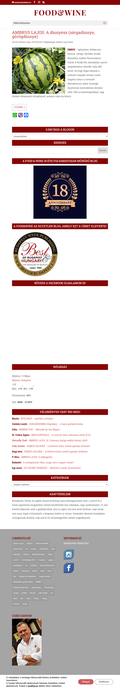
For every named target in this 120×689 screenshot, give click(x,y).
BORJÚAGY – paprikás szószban (37, 418)
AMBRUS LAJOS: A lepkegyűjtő (36, 457)
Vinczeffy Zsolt (19, 440)
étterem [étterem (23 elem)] (16, 604)
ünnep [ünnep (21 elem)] (24, 604)
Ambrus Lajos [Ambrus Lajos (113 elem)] (18, 543)
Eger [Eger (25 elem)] (53, 549)
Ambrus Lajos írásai (64, 42)
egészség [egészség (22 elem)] (16, 554)
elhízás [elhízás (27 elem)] (26, 554)
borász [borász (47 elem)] (33, 549)
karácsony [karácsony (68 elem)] (25, 571)
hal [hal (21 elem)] (26, 565)
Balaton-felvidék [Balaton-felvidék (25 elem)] (42, 543)
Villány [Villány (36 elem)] (36, 598)
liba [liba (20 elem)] (14, 576)
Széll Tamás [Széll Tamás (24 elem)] (43, 593)
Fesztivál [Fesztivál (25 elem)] (42, 560)
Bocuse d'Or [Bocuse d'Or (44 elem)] (17, 549)
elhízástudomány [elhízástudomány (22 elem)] (38, 554)
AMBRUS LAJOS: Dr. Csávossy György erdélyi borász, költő (58, 440)
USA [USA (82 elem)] (21, 598)
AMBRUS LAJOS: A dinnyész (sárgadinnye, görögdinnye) (53, 34)
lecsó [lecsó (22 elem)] (42, 571)
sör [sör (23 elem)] (52, 593)
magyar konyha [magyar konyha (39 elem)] (44, 576)
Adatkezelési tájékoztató (76, 543)
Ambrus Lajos (25, 42)
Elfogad (82, 681)
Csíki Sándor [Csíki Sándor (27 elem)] (44, 549)
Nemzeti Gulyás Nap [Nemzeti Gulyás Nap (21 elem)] (20, 587)
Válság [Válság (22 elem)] (44, 598)
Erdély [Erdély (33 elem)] (50, 554)
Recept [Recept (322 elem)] (32, 593)
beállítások (33, 686)
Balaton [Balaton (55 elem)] (30, 543)
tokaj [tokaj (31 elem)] (15, 598)
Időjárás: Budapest (21, 380)
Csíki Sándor (18, 446)
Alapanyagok (49, 42)
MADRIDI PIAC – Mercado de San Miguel (39, 429)
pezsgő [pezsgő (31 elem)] (16, 593)
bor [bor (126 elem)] (26, 549)
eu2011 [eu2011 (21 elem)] (16, 560)
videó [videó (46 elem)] (28, 598)
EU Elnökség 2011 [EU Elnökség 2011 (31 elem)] (28, 560)
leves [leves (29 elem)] (50, 571)
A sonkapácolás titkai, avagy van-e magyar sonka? (48, 462)
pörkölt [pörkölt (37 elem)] (24, 593)
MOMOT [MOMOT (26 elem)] (39, 582)
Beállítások (102, 681)
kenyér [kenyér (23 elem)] (34, 571)
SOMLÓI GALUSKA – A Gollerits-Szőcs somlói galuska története (58, 446)
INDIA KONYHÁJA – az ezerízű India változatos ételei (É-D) (60, 435)
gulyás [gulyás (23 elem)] (50, 560)
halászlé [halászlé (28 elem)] (34, 565)
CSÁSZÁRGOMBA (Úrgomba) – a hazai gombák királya (56, 424)
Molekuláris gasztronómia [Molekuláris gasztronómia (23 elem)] (23, 582)
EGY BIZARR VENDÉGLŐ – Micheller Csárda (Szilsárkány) (52, 468)
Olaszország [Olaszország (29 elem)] (48, 587)
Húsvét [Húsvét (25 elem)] (15, 571)
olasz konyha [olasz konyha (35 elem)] (36, 587)
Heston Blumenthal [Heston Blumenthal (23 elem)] (47, 565)
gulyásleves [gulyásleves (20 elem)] (17, 565)
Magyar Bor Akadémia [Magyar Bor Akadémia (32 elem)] (27, 576)
